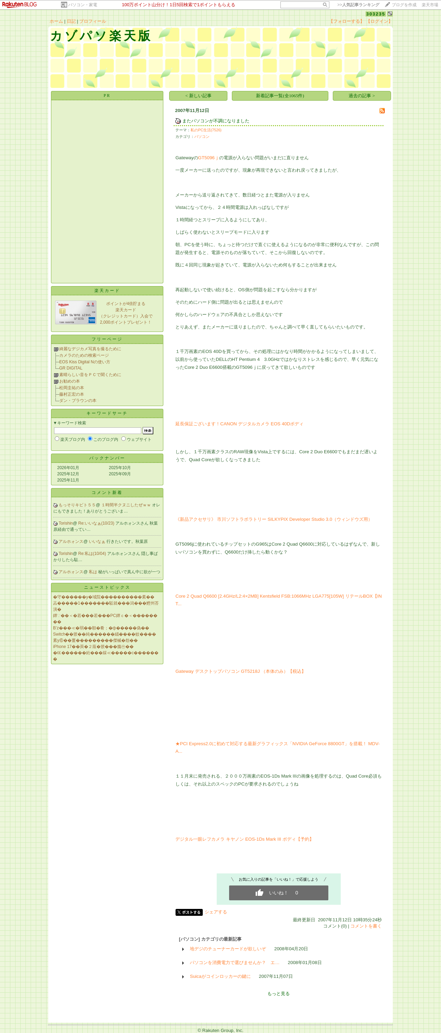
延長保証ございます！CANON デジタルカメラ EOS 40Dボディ (239, 423)
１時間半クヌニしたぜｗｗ (126, 505)
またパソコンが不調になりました (215, 120)
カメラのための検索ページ (84, 355)
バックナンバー (107, 458)
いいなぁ (97, 541)
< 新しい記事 (198, 95)
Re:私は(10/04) (92, 553)
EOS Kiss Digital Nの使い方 (84, 361)
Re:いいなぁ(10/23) (96, 523)
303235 (375, 14)
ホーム (56, 21)
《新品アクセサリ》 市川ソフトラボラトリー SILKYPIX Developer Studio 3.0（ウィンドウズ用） (273, 519)
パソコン (201, 136)
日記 (71, 21)
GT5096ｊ (208, 157)
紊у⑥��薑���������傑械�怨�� (95, 640)
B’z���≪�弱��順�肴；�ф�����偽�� (101, 628)
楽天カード (107, 290)
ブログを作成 (404, 4)
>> (358, 4)
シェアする (216, 911)
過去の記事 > (362, 95)
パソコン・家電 (82, 4)
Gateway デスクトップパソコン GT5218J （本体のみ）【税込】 (240, 671)
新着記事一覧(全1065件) (280, 95)
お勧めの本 (69, 381)
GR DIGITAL (70, 368)
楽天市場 (430, 4)
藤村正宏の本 (71, 394)
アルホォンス (71, 541)
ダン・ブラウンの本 (77, 400)
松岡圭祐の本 (71, 387)
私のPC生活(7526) (206, 130)
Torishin (66, 523)
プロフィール (92, 21)
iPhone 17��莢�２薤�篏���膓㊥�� (93, 646)
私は (93, 571)
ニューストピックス (107, 587)
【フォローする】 (347, 21)
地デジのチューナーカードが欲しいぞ (228, 948)
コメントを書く (366, 926)
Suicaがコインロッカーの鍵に (220, 976)
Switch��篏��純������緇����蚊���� (104, 634)
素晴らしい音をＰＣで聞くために (90, 374)
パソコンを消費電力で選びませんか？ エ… (234, 962)
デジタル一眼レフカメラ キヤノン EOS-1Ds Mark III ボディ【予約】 (244, 839)
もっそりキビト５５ (77, 505)
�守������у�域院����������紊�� (103, 597)
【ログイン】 (379, 21)
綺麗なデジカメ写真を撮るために (90, 348)
